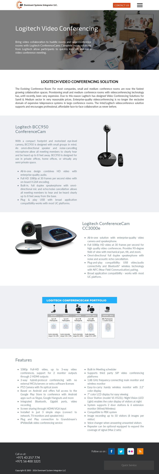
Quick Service (129, 465)
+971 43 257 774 (28, 457)
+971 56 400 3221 (28, 461)
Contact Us (121, 5)
